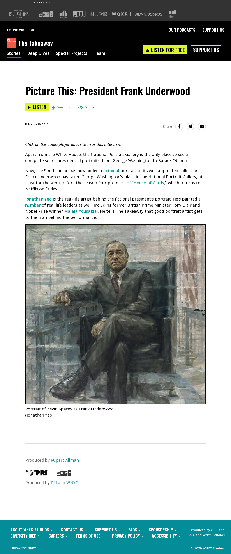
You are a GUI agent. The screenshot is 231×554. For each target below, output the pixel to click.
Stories (14, 54)
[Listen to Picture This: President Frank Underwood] (37, 107)
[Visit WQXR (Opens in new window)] (121, 14)
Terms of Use (89, 536)
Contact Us (73, 530)
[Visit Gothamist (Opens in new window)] (63, 14)
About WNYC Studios (31, 530)
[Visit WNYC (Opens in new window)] (46, 14)
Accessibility (166, 536)
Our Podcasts (182, 30)
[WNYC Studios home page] (28, 30)
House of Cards (149, 182)
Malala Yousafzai (81, 211)
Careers (58, 536)
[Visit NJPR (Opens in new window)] (98, 14)
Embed (86, 107)
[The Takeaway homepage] (12, 43)
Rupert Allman (65, 460)
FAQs (134, 530)
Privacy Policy (127, 536)
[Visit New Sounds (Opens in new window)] (148, 14)
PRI (54, 482)
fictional (111, 170)
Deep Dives (38, 54)
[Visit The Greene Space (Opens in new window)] (171, 14)
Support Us (213, 30)
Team (99, 54)
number (33, 205)
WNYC (72, 482)
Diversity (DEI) (24, 536)
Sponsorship (162, 530)
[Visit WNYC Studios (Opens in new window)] (79, 14)
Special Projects (71, 54)
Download (62, 107)
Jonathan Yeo (38, 199)
